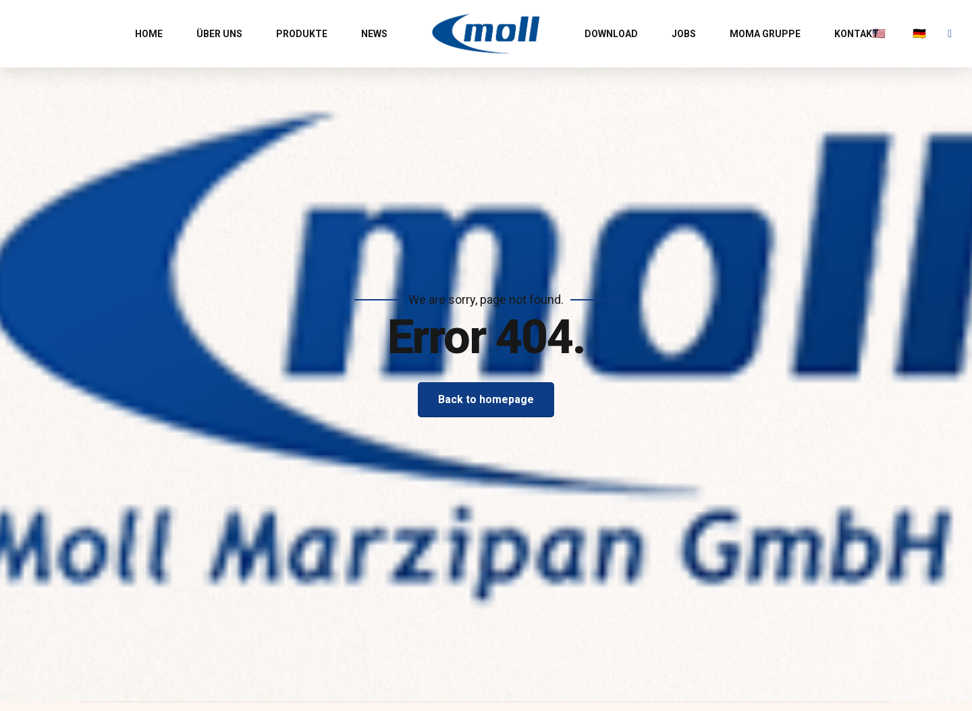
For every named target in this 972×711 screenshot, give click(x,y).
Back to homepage (486, 399)
